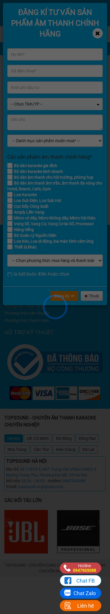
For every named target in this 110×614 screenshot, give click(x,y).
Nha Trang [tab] (17, 449)
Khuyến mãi (87, 65)
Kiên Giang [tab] (65, 449)
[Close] (98, 33)
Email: (11, 486)
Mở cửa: (13, 481)
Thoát (91, 296)
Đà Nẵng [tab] (64, 438)
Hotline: (54, 481)
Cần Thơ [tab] (41, 449)
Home (82, 60)
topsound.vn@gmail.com (40, 486)
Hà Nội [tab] (14, 438)
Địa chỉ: (12, 469)
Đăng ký (64, 296)
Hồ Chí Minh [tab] (38, 438)
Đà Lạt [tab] (89, 449)
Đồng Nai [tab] (87, 438)
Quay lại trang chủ (55, 197)
